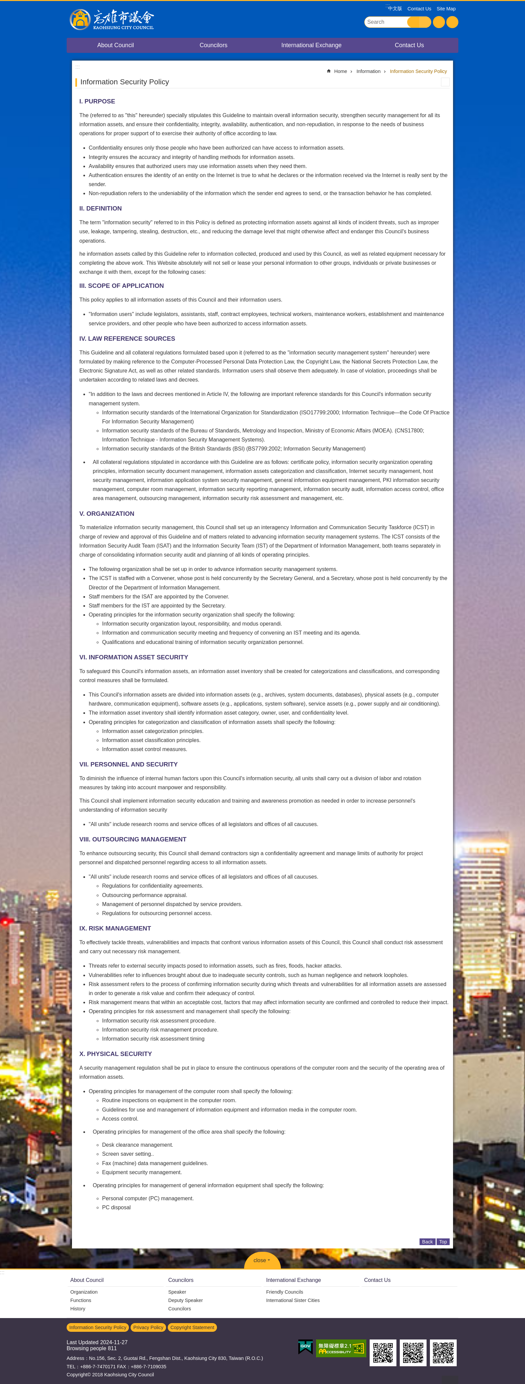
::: (2, 1272)
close (259, 1260)
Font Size (439, 22)
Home (340, 71)
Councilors (213, 45)
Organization (84, 1292)
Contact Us (419, 8)
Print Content (445, 82)
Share (452, 22)
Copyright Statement (192, 1327)
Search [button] (413, 22)
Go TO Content (3, 3)
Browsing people (86, 1348)
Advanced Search (425, 22)
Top (443, 1241)
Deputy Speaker (185, 1300)
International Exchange (311, 45)
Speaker (177, 1292)
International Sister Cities (293, 1300)
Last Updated (82, 1342)
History (77, 1308)
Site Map (446, 8)
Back (427, 1241)
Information (369, 71)
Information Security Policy (418, 71)
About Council (115, 45)
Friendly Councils (284, 1292)
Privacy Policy (148, 1327)
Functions (80, 1300)
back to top (450, 1380)
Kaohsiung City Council (125, 19)
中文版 (395, 8)
